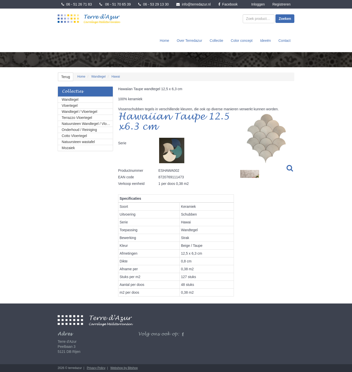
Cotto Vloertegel (74, 136)
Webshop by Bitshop (124, 368)
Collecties (72, 91)
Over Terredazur (189, 41)
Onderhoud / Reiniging (79, 130)
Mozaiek (68, 148)
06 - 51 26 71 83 (76, 4)
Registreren (281, 4)
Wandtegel (70, 99)
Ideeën (265, 41)
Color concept (242, 41)
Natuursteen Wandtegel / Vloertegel (87, 124)
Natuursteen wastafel (78, 142)
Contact (284, 41)
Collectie (216, 41)
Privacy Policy (96, 368)
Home (164, 41)
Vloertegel (70, 106)
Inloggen (258, 4)
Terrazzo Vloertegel (77, 118)
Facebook (228, 4)
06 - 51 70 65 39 (115, 4)
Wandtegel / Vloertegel (79, 112)
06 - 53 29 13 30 (153, 4)
